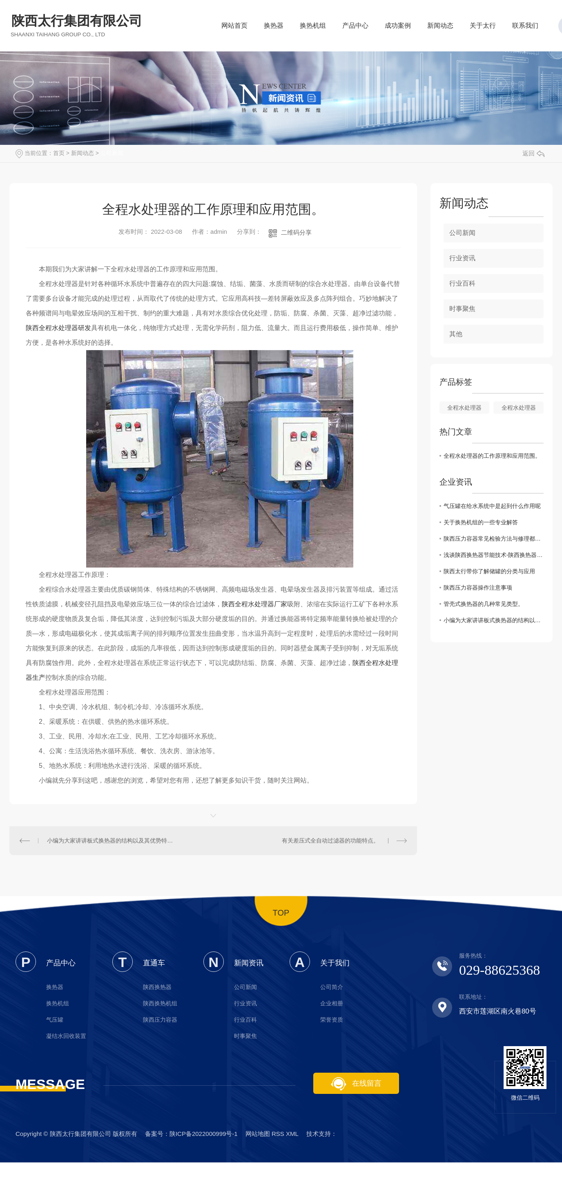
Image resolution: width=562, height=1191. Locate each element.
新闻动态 (440, 28)
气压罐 (54, 1019)
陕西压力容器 (160, 1019)
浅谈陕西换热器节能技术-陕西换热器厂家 (494, 555)
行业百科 (462, 283)
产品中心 (355, 28)
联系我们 (525, 28)
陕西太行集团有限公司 (76, 25)
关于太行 (483, 28)
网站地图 (257, 1133)
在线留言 (356, 1084)
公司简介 (331, 987)
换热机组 (313, 28)
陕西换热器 (157, 987)
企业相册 (331, 1003)
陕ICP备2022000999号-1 (203, 1133)
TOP (281, 912)
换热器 (273, 28)
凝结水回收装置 (66, 1036)
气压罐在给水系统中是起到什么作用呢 (492, 506)
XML (292, 1133)
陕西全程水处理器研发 (58, 327)
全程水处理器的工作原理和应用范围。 (492, 455)
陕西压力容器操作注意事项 (478, 587)
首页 (59, 153)
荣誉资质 (331, 1019)
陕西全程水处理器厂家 (254, 604)
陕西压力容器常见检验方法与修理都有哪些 (494, 538)
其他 (455, 333)
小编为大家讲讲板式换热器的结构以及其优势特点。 (111, 840)
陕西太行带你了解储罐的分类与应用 (489, 571)
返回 (533, 153)
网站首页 (234, 28)
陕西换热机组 (160, 1003)
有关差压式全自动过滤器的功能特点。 (330, 840)
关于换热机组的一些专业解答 (481, 522)
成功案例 (398, 28)
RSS (278, 1133)
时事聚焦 (462, 308)
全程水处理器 (464, 407)
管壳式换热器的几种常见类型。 (484, 604)
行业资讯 (462, 258)
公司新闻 (111, 153)
